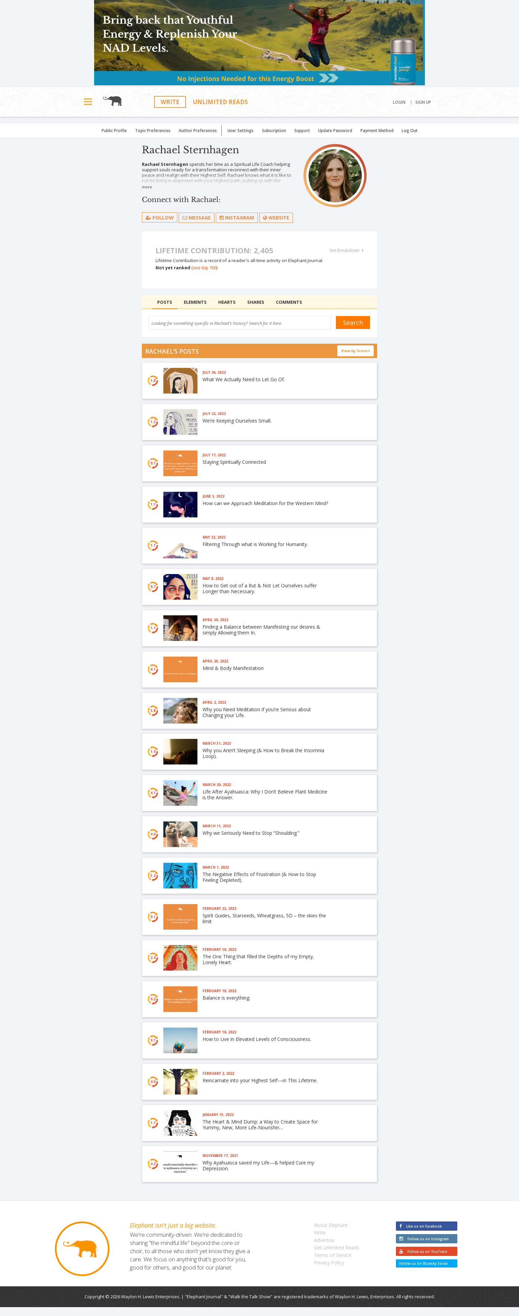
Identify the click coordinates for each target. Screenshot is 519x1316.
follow (160, 217)
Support (302, 130)
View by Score (355, 350)
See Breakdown (346, 250)
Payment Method (377, 130)
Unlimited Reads (220, 102)
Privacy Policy (329, 1271)
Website (276, 217)
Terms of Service (333, 1264)
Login (399, 102)
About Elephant (331, 1234)
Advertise (324, 1249)
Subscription (274, 130)
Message (197, 217)
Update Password (335, 130)
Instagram (237, 217)
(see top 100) (204, 267)
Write (170, 102)
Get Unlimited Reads (336, 1256)
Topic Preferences (152, 130)
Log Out (410, 130)
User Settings (240, 130)
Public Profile (114, 130)
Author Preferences (198, 130)
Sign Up (423, 102)
